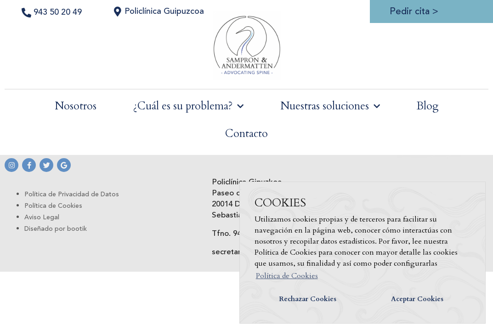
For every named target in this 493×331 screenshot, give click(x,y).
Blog (428, 106)
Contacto (246, 133)
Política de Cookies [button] (287, 276)
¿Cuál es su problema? (188, 106)
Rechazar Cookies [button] (307, 299)
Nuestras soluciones (330, 106)
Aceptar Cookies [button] (417, 299)
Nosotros (75, 106)
